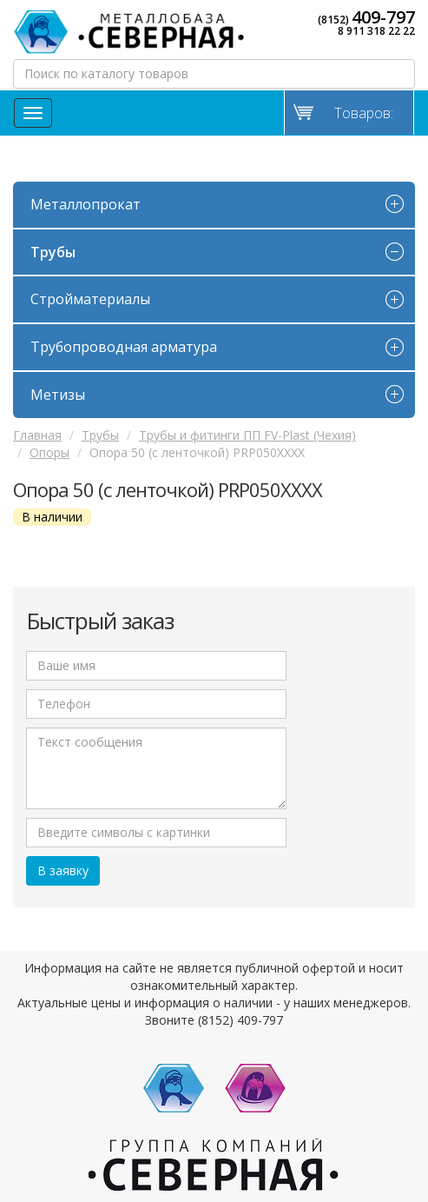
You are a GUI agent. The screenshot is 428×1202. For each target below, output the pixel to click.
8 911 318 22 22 (376, 31)
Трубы (53, 252)
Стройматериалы (90, 299)
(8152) (366, 17)
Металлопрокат (85, 204)
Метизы (57, 394)
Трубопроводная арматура (123, 346)
